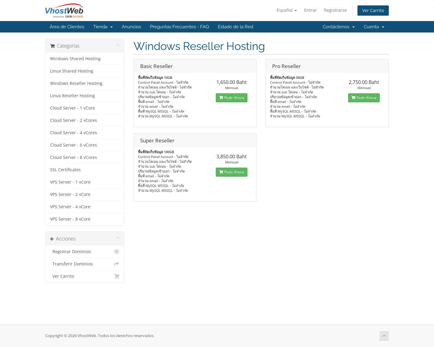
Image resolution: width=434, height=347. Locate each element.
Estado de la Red (235, 26)
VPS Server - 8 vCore (70, 219)
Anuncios (131, 26)
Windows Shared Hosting (75, 58)
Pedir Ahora (231, 97)
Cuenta (374, 26)
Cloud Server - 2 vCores (73, 120)
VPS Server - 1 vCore (70, 182)
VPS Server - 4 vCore (70, 206)
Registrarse (335, 10)
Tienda (103, 26)
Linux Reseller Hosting (72, 95)
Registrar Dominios (85, 251)
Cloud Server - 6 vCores (73, 145)
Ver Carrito (373, 10)
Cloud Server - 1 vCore (72, 108)
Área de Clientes (67, 26)
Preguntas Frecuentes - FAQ (179, 26)
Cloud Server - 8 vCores (73, 157)
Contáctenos (339, 26)
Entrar (310, 10)
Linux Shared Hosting (71, 71)
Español (287, 10)
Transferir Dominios (85, 264)
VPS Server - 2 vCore (70, 194)
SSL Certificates (65, 169)
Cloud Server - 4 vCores (73, 132)
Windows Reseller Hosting (76, 83)
